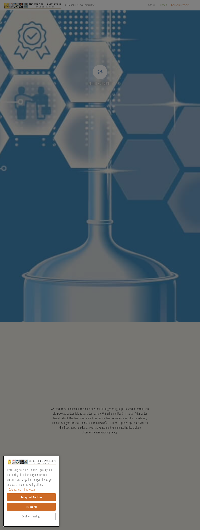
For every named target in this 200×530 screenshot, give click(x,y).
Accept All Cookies (31, 497)
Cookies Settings (31, 516)
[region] (31, 491)
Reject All (31, 507)
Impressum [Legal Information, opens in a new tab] (30, 489)
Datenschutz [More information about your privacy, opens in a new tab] (15, 489)
